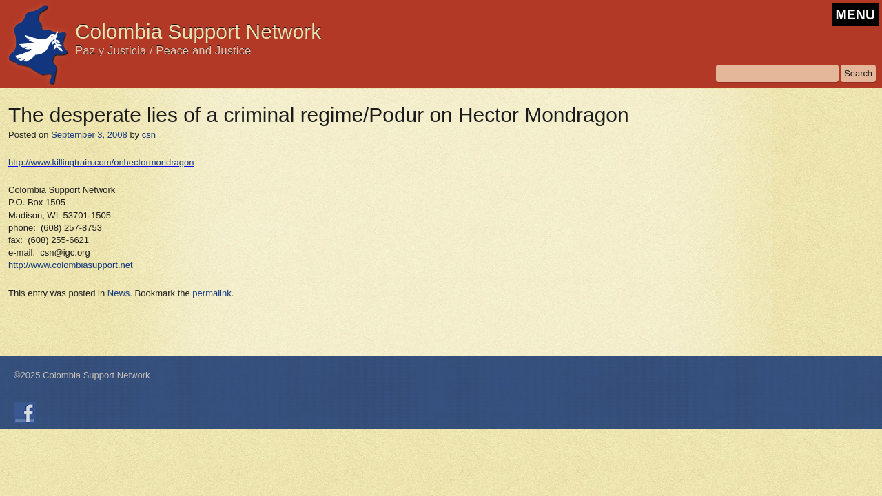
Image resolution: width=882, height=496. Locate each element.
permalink (211, 293)
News (118, 293)
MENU (855, 14)
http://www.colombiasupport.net (70, 265)
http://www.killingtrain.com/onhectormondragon (101, 162)
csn (149, 135)
